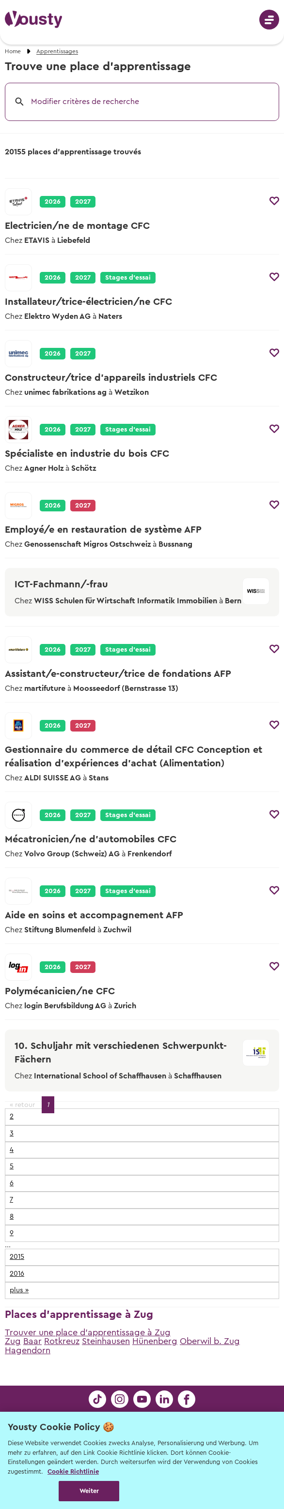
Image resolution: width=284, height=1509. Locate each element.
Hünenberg (154, 1341)
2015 (17, 1256)
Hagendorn (27, 1350)
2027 (83, 201)
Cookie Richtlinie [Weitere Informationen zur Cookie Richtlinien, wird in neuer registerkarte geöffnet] (73, 1471)
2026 (53, 201)
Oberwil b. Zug (210, 1341)
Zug (13, 1341)
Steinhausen (106, 1341)
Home (13, 51)
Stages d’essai (128, 277)
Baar (32, 1341)
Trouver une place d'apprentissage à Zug (88, 1332)
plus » (19, 1290)
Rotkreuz (61, 1341)
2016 (17, 1273)
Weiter (89, 1491)
